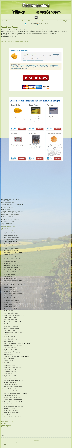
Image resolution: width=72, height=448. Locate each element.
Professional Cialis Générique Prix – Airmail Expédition (55, 21)
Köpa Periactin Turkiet (7, 421)
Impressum (36, 440)
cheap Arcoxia (5, 228)
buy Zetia (3, 423)
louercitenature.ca (6, 427)
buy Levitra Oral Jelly (7, 230)
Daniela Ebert (44, 23)
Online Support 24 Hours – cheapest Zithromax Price (16, 21)
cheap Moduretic (6, 425)
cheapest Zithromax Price (8, 226)
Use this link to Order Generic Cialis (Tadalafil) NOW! (15, 41)
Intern (67, 443)
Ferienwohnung (36, 5)
